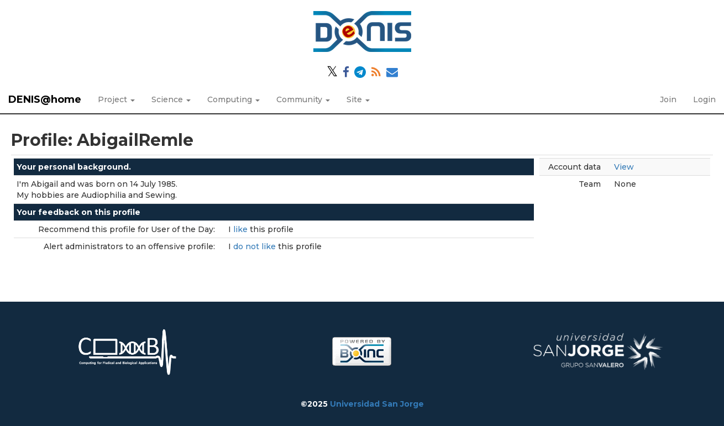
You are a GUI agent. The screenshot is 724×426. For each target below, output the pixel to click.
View (624, 167)
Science (171, 99)
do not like (255, 246)
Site (358, 99)
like (241, 229)
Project (116, 99)
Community (303, 99)
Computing (233, 99)
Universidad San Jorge (377, 404)
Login (704, 99)
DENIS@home (44, 99)
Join (668, 99)
